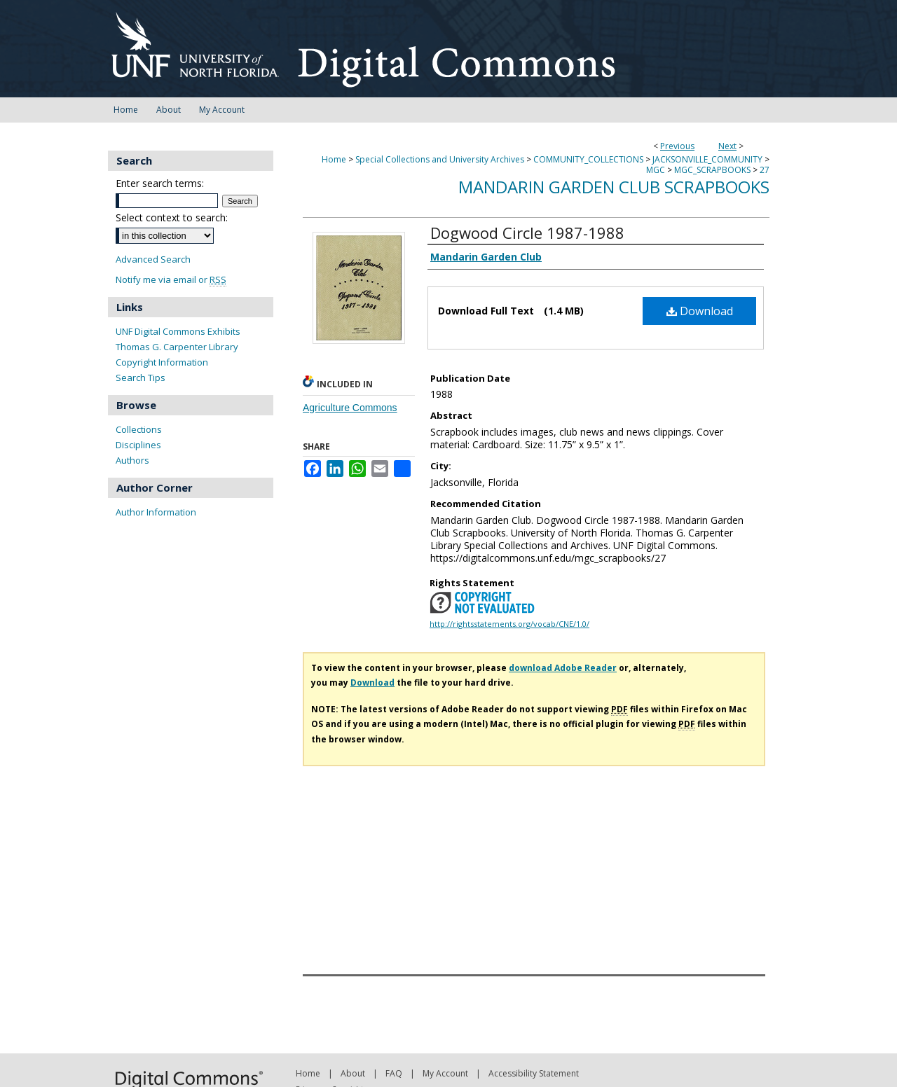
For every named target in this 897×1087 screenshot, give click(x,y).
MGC (655, 170)
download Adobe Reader (563, 668)
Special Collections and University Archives (439, 159)
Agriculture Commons (350, 407)
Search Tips (140, 377)
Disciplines (138, 444)
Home (334, 159)
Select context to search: (172, 217)
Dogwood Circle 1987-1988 (527, 232)
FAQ (393, 1073)
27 (764, 170)
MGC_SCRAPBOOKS (712, 170)
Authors (132, 460)
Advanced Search (153, 259)
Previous (677, 146)
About (353, 1073)
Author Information (156, 512)
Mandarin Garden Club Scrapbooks (613, 186)
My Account (445, 1073)
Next (727, 146)
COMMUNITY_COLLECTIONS (588, 159)
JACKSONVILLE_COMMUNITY (707, 159)
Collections (139, 429)
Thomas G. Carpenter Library (177, 346)
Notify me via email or (171, 279)
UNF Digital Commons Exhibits (178, 331)
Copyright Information (162, 362)
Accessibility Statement (533, 1073)
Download (699, 311)
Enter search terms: (160, 183)
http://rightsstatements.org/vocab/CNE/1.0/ (509, 623)
